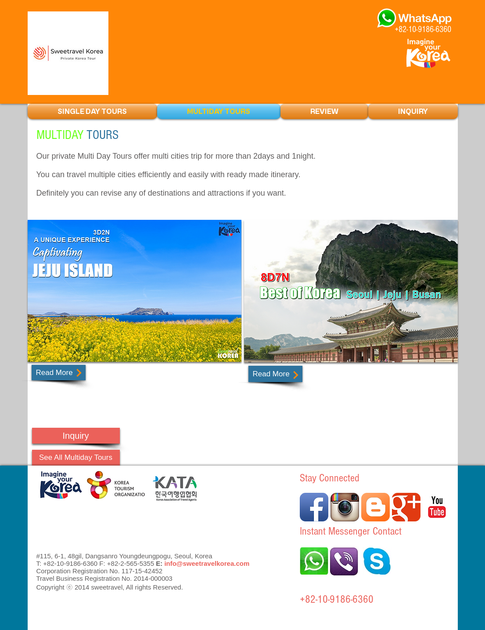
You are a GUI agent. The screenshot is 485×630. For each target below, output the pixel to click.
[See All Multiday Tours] (76, 458)
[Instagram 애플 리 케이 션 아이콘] (345, 507)
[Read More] (59, 372)
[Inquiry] (76, 436)
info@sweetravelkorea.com (206, 563)
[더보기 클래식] (406, 507)
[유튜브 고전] (437, 507)
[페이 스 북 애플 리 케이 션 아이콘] (314, 507)
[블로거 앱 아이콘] (375, 507)
